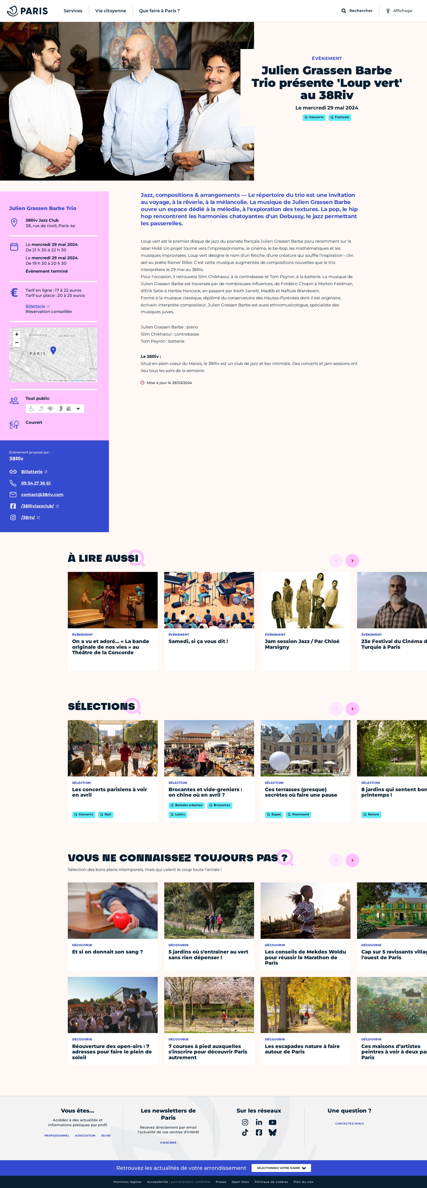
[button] (53, 350)
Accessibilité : (178, 1182)
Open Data (240, 1182)
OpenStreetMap (77, 380)
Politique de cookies (271, 1182)
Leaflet (53, 380)
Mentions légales (128, 1182)
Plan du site (303, 1182)
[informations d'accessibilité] (55, 408)
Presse (221, 1182)
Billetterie (35, 306)
